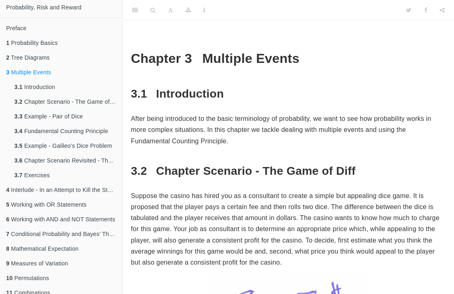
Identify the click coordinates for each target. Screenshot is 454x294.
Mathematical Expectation (42, 248)
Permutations (27, 278)
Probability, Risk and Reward (43, 7)
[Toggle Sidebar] (135, 10)
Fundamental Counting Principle (61, 131)
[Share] (442, 10)
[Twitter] (409, 10)
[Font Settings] (170, 10)
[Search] (153, 10)
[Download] (188, 10)
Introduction (34, 87)
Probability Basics (32, 43)
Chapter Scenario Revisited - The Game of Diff (68, 160)
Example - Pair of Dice (48, 116)
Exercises (32, 175)
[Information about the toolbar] (204, 10)
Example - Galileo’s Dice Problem (63, 146)
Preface (16, 28)
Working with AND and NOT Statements (60, 219)
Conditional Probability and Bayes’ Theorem (64, 234)
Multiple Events (28, 72)
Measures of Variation (37, 263)
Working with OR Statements (46, 204)
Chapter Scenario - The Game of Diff (67, 101)
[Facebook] (426, 10)
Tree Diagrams (28, 57)
